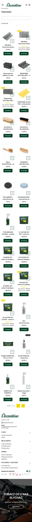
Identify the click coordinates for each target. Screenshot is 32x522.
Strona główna (4, 8)
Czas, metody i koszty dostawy (9, 467)
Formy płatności (5, 465)
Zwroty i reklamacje (6, 454)
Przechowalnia (5, 448)
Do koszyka (8, 53)
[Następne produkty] (18, 406)
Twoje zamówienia (6, 444)
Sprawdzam (16, 506)
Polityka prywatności (6, 457)
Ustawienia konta (6, 446)
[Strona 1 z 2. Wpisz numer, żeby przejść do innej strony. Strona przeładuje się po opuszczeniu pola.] (12, 406)
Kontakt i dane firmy (6, 435)
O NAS (3, 437)
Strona (8, 405)
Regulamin (4, 459)
